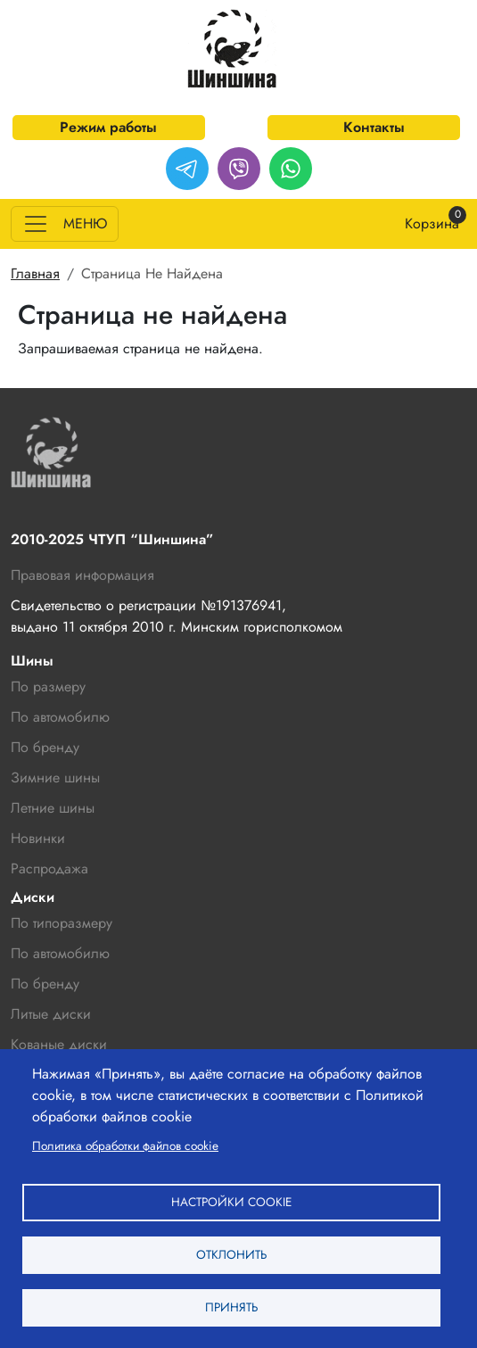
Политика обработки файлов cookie (125, 1145)
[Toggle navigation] (65, 224)
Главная (35, 273)
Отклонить (231, 1254)
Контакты (374, 127)
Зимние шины (55, 777)
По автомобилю (60, 717)
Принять (231, 1307)
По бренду (45, 983)
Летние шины (53, 808)
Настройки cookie (231, 1202)
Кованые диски (59, 1044)
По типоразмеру (61, 923)
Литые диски (51, 1014)
